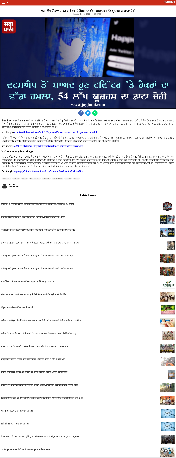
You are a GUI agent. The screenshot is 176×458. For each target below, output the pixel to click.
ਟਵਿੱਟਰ (76, 178)
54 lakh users (57, 178)
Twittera (16, 178)
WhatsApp (6, 178)
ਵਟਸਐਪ (68, 178)
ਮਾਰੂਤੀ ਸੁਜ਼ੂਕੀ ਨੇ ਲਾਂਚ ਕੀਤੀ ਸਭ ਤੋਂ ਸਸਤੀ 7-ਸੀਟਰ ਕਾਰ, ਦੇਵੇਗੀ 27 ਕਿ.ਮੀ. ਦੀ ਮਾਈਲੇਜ (48, 171)
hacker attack (35, 178)
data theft (46, 178)
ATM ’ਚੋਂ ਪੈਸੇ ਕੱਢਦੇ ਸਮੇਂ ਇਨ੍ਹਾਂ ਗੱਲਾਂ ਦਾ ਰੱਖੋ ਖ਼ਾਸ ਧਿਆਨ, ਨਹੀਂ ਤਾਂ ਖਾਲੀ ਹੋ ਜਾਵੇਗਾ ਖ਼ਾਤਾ (48, 146)
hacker (24, 178)
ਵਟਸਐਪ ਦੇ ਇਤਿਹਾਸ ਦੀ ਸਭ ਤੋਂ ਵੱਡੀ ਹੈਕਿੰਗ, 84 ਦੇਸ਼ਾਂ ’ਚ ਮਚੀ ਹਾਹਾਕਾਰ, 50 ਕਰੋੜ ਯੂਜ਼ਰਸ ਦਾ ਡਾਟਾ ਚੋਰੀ (55, 132)
